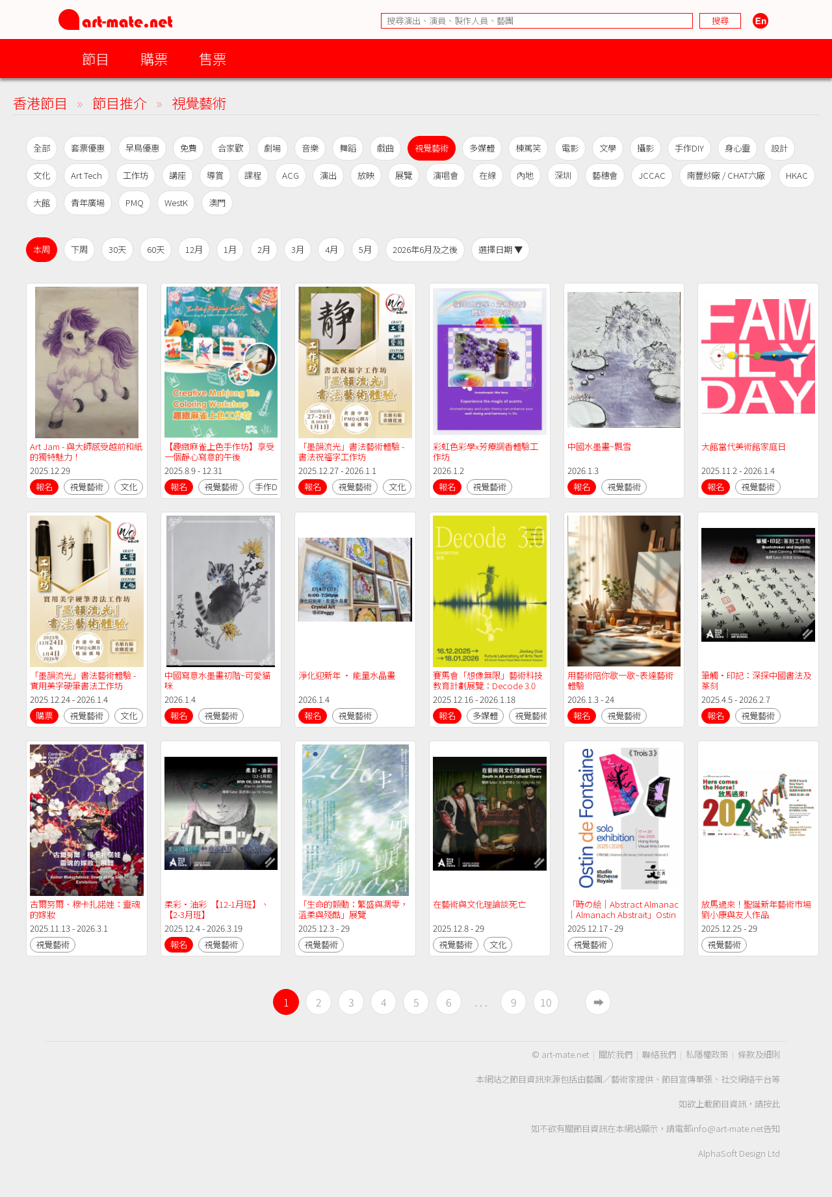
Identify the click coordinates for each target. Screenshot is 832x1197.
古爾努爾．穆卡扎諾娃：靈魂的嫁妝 (85, 909)
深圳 (562, 175)
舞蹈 (347, 148)
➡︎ (598, 1002)
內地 (525, 175)
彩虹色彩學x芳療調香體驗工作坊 (485, 451)
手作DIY (689, 148)
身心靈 (737, 148)
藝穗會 (605, 175)
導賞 (215, 175)
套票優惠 (88, 148)
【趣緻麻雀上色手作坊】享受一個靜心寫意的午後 (219, 451)
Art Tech (86, 175)
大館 (41, 202)
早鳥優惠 (142, 148)
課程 (252, 175)
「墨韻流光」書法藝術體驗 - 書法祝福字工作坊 (352, 451)
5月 (365, 249)
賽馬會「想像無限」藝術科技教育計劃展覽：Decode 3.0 (488, 680)
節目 (95, 58)
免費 (188, 148)
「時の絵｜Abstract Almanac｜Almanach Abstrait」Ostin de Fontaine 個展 (623, 914)
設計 (779, 148)
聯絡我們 (659, 1054)
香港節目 (40, 102)
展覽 (403, 175)
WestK (176, 202)
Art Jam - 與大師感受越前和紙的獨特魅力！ (86, 451)
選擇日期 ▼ (500, 249)
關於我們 (615, 1054)
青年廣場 (88, 202)
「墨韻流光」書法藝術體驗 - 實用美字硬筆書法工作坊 (84, 680)
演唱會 (445, 175)
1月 (230, 249)
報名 (44, 486)
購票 (154, 58)
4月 (331, 249)
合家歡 (230, 148)
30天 (117, 249)
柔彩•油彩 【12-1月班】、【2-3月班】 (216, 909)
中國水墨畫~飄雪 (599, 446)
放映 (366, 175)
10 (546, 1002)
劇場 (272, 148)
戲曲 (385, 148)
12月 (194, 249)
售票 (212, 58)
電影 (570, 148)
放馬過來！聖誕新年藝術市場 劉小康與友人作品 (757, 909)
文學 (607, 148)
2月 (263, 249)
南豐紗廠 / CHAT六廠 (725, 175)
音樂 (310, 148)
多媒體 (482, 148)
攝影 (645, 148)
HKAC (797, 175)
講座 (177, 175)
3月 (297, 249)
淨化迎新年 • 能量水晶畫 (346, 675)
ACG (290, 175)
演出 (328, 175)
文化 (41, 175)
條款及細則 (759, 1054)
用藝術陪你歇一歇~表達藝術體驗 (620, 680)
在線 (487, 175)
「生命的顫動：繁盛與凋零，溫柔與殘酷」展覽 (353, 909)
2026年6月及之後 (425, 249)
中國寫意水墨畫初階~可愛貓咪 (217, 680)
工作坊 (135, 175)
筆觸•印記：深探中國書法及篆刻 (756, 680)
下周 (79, 249)
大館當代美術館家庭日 (743, 446)
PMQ (134, 202)
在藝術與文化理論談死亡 (479, 904)
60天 (155, 249)
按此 (771, 1104)
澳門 (217, 202)
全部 (41, 148)
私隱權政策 (707, 1054)
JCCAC (652, 175)
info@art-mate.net (727, 1128)
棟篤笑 (528, 148)
